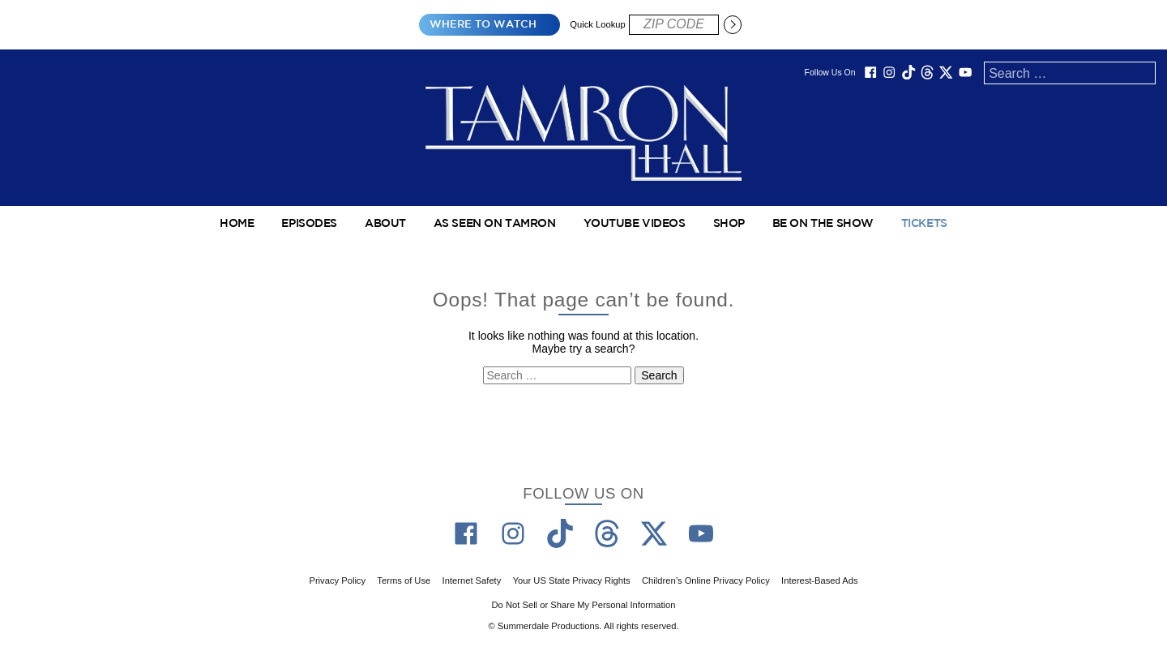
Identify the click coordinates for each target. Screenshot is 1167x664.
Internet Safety (472, 580)
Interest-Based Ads (819, 580)
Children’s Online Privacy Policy (706, 580)
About (385, 224)
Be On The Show (823, 224)
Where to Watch (483, 24)
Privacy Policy (337, 580)
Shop (729, 224)
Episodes (309, 224)
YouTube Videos (635, 224)
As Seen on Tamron (495, 224)
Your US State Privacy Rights (572, 580)
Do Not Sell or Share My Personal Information (584, 605)
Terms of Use (403, 580)
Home (237, 224)
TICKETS (924, 224)
